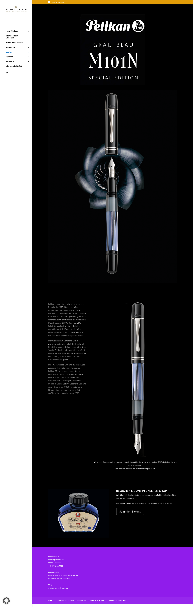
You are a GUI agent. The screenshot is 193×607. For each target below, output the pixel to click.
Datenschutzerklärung (65, 600)
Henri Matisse (12, 31)
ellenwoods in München (12, 37)
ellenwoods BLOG (14, 66)
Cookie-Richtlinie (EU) (117, 600)
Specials (9, 56)
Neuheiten (10, 47)
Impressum (81, 600)
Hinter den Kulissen (14, 42)
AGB (50, 600)
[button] (6, 600)
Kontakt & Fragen (97, 600)
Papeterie (10, 61)
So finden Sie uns (130, 511)
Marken (9, 52)
